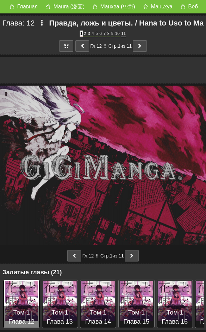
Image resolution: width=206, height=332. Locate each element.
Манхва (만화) (117, 6)
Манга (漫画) (69, 6)
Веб (193, 6)
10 (117, 33)
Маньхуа (161, 6)
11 (123, 33)
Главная (27, 6)
